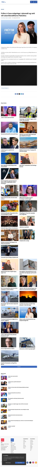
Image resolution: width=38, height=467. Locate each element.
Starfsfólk (12, 450)
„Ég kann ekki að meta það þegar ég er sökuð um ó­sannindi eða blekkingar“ (20, 420)
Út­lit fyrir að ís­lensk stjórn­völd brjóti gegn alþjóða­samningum (18, 387)
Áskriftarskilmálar (13, 449)
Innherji (31, 440)
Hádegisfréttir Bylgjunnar (5, 88)
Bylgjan (31, 446)
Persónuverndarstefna (4, 446)
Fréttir (24, 440)
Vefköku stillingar (8, 462)
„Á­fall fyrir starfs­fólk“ (24, 227)
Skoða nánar (5, 460)
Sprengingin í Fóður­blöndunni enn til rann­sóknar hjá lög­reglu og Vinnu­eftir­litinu (28, 273)
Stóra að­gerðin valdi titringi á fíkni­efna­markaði (16, 398)
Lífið (24, 444)
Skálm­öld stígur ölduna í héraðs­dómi (9, 228)
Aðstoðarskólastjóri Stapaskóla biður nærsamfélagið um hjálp (18, 409)
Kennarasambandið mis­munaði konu (9, 134)
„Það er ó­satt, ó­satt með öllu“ (7, 117)
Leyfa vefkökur (20, 462)
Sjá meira (19, 366)
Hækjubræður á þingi (24, 240)
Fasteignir (31, 441)
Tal (30, 450)
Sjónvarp (24, 446)
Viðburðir (31, 444)
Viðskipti (24, 441)
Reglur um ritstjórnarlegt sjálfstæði (5, 444)
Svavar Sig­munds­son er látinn (7, 348)
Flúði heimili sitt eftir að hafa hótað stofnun (15, 415)
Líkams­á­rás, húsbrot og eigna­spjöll (27, 348)
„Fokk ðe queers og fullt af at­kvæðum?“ (14, 381)
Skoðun (24, 445)
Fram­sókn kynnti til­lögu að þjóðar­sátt (9, 257)
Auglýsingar (12, 445)
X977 (31, 449)
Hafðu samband (13, 446)
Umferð (12, 451)
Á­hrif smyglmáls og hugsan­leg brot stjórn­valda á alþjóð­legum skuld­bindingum (9, 182)
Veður (31, 445)
